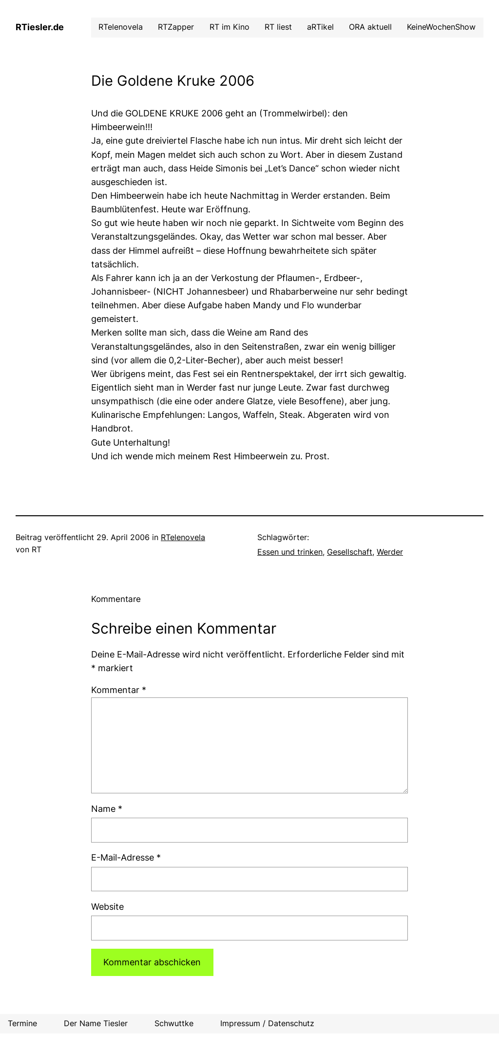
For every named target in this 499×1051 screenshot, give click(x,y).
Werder (390, 552)
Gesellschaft (349, 552)
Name (106, 809)
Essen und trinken (290, 552)
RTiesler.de (40, 27)
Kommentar (118, 690)
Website (107, 906)
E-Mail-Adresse (126, 857)
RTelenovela (183, 537)
